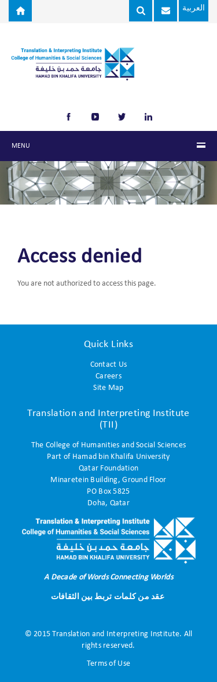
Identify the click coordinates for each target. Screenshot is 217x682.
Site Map (108, 388)
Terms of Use (108, 663)
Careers (108, 376)
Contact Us (108, 364)
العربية (193, 8)
